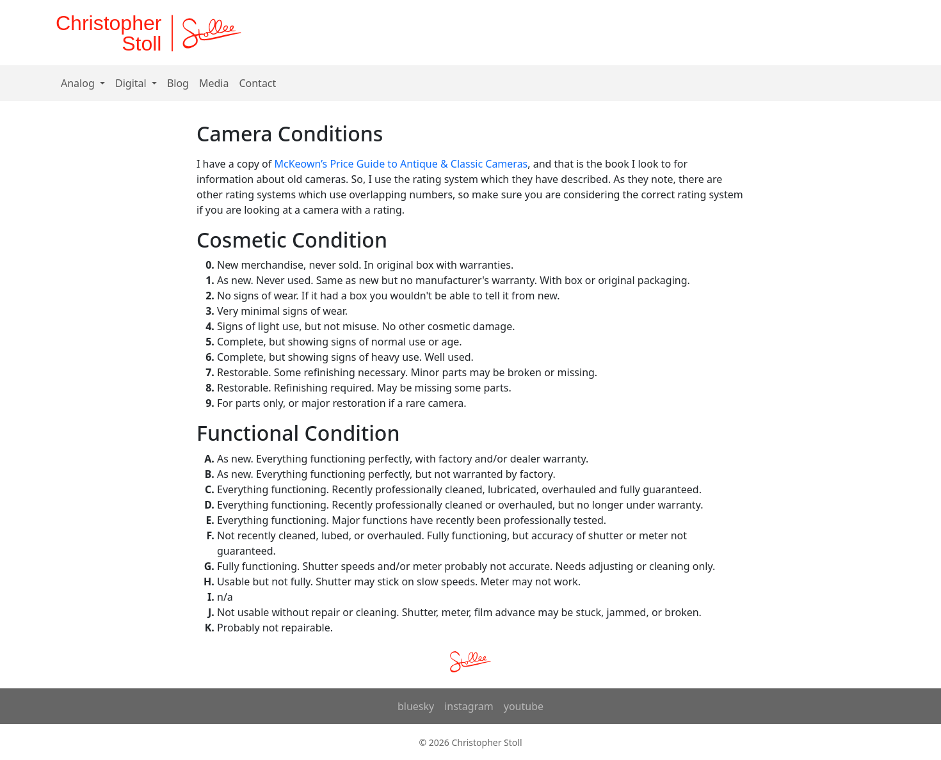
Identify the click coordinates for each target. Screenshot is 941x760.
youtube (523, 706)
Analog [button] (79, 83)
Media (214, 83)
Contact (257, 83)
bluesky (416, 706)
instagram (469, 706)
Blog (178, 83)
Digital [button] (132, 83)
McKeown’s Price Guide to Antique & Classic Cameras (400, 164)
